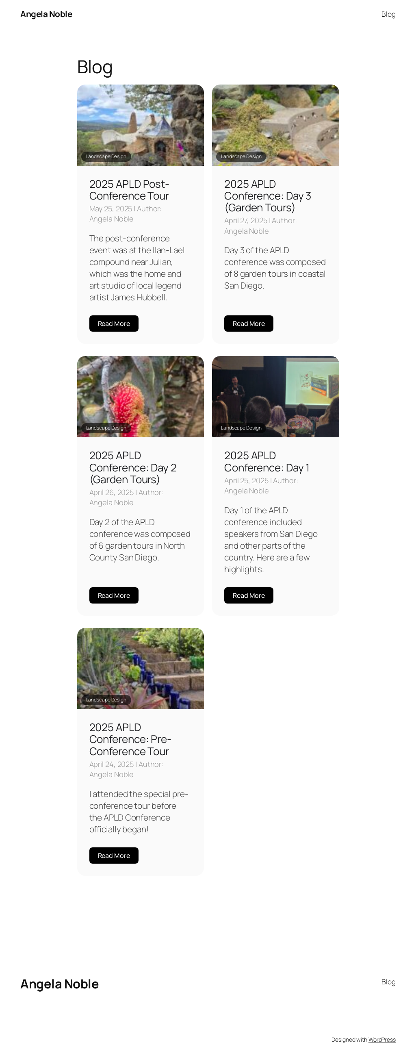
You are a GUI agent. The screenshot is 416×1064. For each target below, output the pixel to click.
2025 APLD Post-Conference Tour (129, 189)
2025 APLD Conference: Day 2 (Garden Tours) (133, 467)
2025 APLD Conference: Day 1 (267, 461)
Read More (114, 323)
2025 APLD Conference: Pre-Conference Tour (130, 739)
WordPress (382, 1039)
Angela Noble (46, 14)
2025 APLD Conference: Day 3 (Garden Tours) (267, 195)
